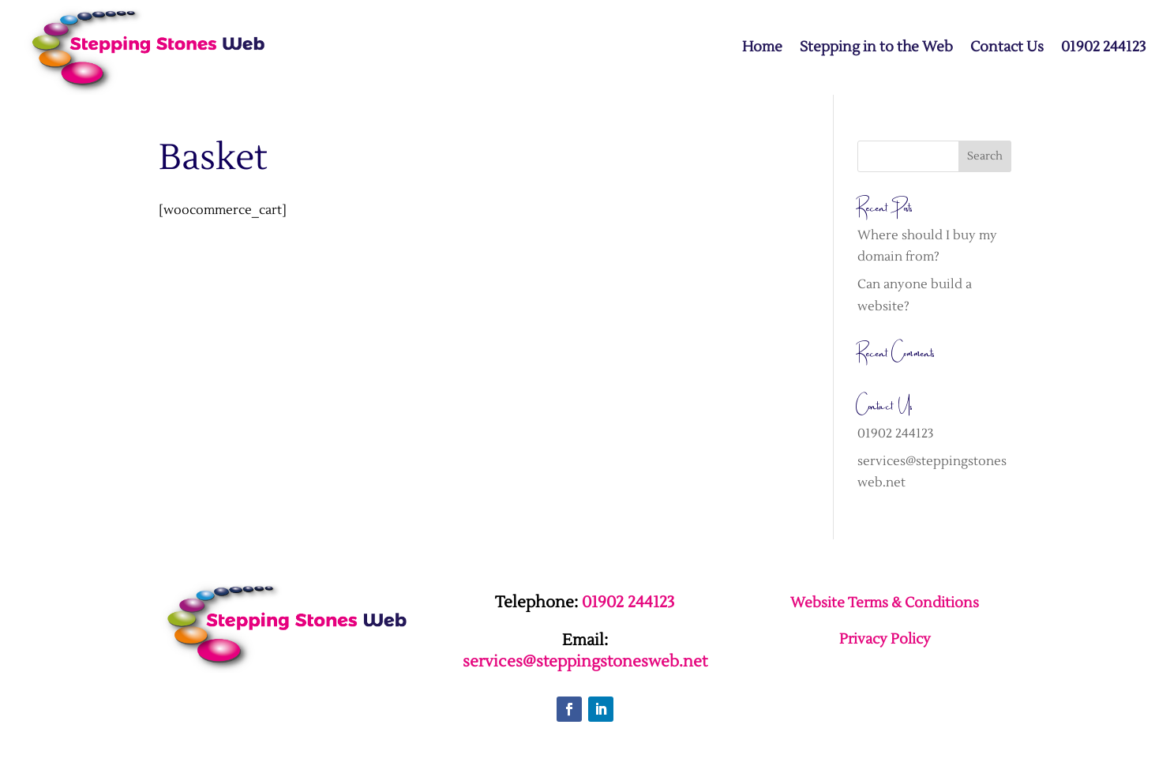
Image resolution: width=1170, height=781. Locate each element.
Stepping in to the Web (876, 47)
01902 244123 (1103, 47)
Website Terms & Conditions (884, 603)
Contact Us (1007, 47)
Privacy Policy (885, 639)
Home (762, 47)
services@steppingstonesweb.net (585, 661)
